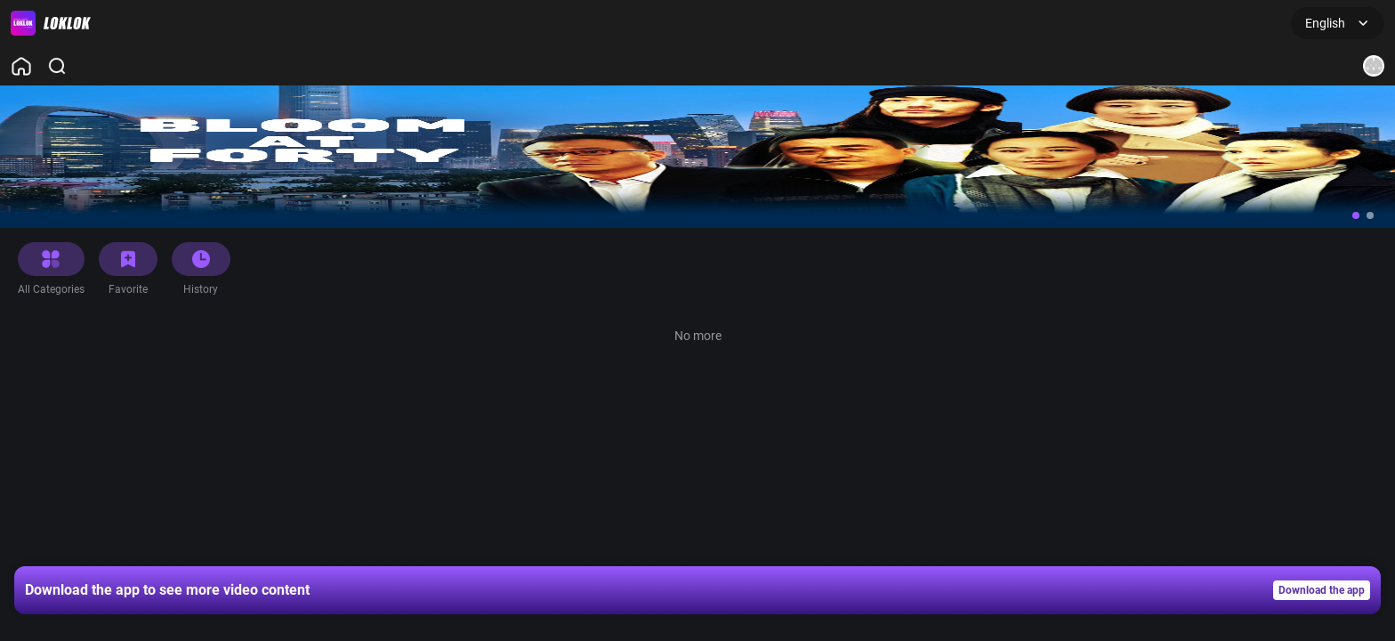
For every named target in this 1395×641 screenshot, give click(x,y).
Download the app (1321, 590)
